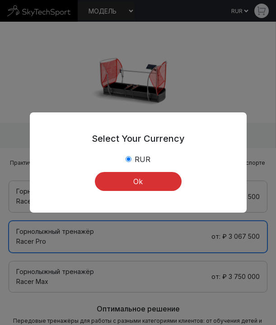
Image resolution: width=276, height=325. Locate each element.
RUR (142, 159)
